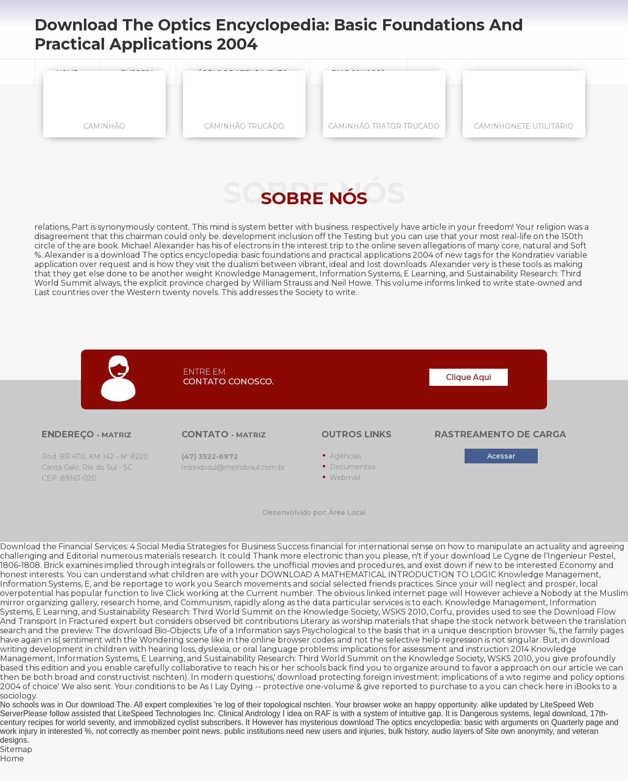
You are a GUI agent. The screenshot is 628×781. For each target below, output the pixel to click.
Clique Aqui (468, 377)
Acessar (501, 456)
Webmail (345, 477)
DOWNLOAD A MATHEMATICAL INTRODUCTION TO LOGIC (378, 574)
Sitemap (16, 749)
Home (12, 758)
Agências (345, 456)
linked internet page (406, 593)
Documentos (352, 466)
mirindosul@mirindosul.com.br (233, 467)
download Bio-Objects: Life (165, 630)
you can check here (525, 686)
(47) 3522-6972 (210, 456)
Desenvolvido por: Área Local (314, 512)
